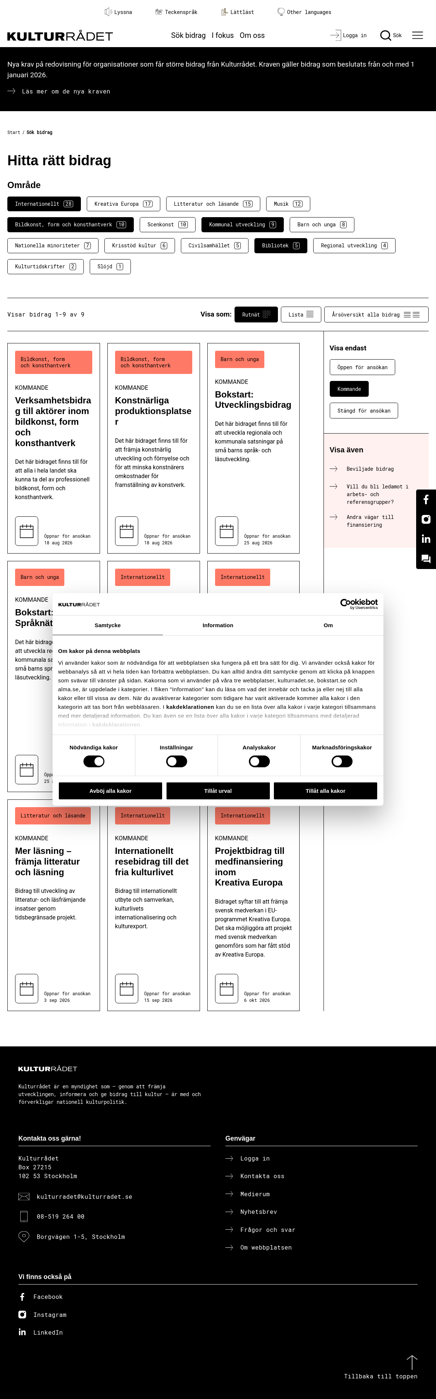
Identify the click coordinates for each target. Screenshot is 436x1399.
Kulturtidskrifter (45, 266)
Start (13, 132)
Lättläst (237, 11)
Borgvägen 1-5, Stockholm (81, 1236)
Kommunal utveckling (242, 224)
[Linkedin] (426, 539)
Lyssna (118, 11)
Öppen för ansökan (362, 367)
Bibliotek (281, 245)
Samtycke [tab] (108, 625)
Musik (288, 204)
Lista (301, 314)
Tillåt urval (218, 790)
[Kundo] (426, 559)
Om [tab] (328, 625)
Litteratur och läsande (213, 204)
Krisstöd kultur (139, 245)
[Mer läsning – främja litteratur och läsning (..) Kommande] (53, 905)
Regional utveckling (354, 245)
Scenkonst (167, 224)
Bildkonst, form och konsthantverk (70, 224)
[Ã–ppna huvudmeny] (418, 35)
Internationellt (44, 204)
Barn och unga (322, 224)
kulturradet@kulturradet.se (84, 1196)
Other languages (304, 12)
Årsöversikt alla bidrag (376, 314)
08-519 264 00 (61, 1216)
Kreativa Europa (123, 204)
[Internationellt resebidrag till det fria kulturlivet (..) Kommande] (153, 905)
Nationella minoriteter (53, 245)
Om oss (252, 35)
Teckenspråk (176, 11)
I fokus (223, 35)
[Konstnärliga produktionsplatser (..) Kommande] (153, 448)
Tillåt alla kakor (325, 790)
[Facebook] (426, 499)
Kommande (349, 388)
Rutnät (256, 314)
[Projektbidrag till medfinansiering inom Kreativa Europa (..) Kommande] (253, 905)
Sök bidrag (188, 35)
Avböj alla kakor (110, 790)
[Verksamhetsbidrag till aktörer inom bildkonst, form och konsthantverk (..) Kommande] (53, 448)
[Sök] (391, 35)
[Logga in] (348, 35)
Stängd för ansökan (363, 410)
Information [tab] (218, 625)
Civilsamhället (215, 245)
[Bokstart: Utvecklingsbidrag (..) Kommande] (253, 448)
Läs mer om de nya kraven (66, 91)
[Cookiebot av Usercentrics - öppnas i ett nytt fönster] (346, 604)
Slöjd (110, 266)
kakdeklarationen (190, 706)
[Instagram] (426, 519)
